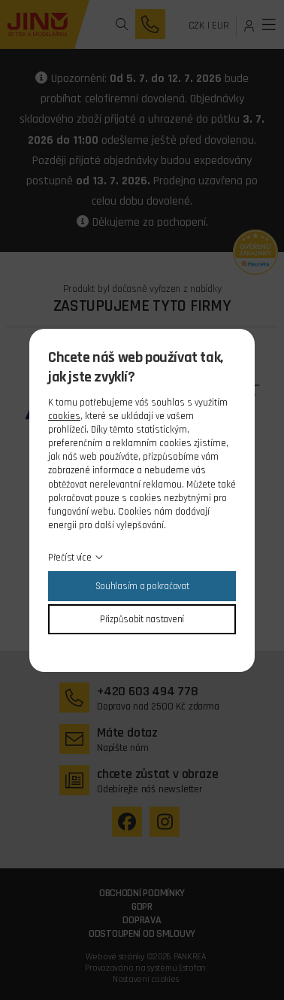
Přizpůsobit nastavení (142, 619)
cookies (64, 416)
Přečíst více (70, 558)
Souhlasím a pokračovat (142, 586)
